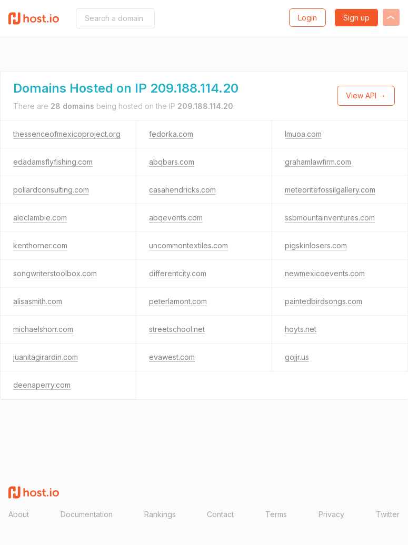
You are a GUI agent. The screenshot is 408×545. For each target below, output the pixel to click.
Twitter (388, 514)
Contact (220, 514)
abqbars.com (171, 161)
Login (307, 17)
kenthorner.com (40, 245)
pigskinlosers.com (316, 245)
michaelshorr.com (43, 329)
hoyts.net (300, 329)
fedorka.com (171, 133)
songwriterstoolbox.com (55, 273)
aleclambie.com (40, 217)
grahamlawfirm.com (318, 161)
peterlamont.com (178, 301)
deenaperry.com (42, 384)
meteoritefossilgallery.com (330, 189)
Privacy (331, 514)
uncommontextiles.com (188, 245)
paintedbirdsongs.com (323, 301)
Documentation (87, 514)
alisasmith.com (37, 301)
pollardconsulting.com (51, 189)
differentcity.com (177, 273)
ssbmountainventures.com (330, 217)
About (18, 514)
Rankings (160, 514)
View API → (366, 95)
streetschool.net (177, 329)
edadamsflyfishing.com (53, 161)
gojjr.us (297, 356)
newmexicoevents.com (325, 273)
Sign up (356, 17)
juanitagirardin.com (45, 356)
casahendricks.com (182, 189)
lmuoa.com (303, 133)
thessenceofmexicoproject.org (67, 133)
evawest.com (172, 356)
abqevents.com (176, 217)
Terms (276, 514)
